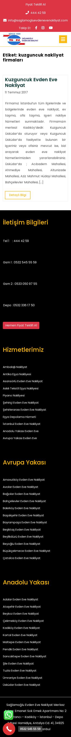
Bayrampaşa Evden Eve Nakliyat (25, 522)
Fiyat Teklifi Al (36, 4)
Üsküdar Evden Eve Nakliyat (21, 685)
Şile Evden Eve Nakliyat (18, 663)
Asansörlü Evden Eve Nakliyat (23, 381)
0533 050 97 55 (26, 284)
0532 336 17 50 (24, 305)
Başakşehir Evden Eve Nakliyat (23, 515)
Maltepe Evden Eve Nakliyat (22, 642)
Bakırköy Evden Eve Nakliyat (21, 508)
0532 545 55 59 (25, 262)
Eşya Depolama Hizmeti (19, 417)
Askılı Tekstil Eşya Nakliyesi (20, 388)
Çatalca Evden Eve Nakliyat (22, 558)
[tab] (63, 39)
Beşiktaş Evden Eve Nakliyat (22, 529)
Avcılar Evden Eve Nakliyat (20, 487)
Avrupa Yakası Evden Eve (20, 438)
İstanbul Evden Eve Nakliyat (22, 424)
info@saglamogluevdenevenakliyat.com (35, 20)
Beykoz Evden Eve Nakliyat (21, 614)
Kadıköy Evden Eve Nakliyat (21, 628)
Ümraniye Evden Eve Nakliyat (22, 678)
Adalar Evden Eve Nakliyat (20, 599)
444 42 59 (36, 13)
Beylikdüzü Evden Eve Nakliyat (23, 537)
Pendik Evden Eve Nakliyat (20, 649)
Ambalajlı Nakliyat (15, 367)
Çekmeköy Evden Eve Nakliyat (23, 621)
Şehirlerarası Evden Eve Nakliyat (24, 410)
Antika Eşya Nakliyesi (17, 374)
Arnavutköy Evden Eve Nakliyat (24, 480)
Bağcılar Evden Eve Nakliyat (21, 494)
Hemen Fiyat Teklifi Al (21, 325)
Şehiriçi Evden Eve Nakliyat (21, 403)
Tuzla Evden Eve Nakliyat (20, 670)
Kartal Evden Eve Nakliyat (20, 635)
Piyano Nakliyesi (14, 395)
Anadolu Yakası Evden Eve (21, 431)
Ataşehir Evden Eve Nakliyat (22, 607)
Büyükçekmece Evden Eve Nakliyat (26, 551)
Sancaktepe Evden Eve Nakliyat (24, 656)
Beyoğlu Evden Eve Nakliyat (21, 544)
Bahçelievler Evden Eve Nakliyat (24, 501)
